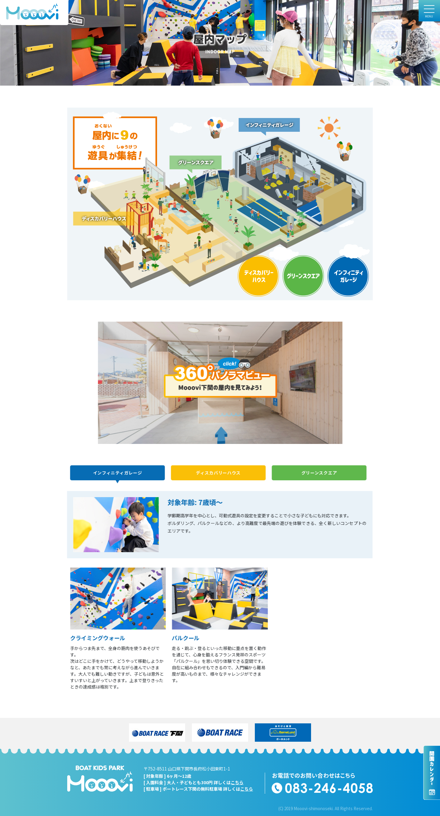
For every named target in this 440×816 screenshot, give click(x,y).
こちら (237, 782)
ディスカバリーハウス (217, 473)
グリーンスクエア (318, 473)
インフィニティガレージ (116, 473)
